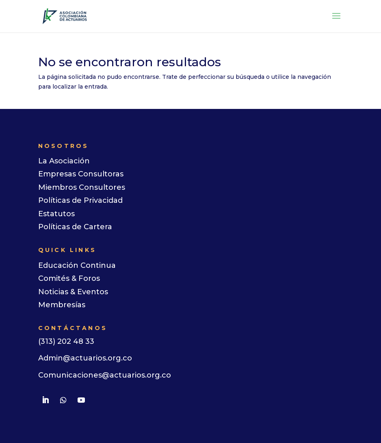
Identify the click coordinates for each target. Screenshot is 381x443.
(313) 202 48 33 (66, 341)
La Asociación (64, 160)
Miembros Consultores (81, 187)
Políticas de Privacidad (80, 200)
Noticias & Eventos (73, 291)
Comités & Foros (69, 278)
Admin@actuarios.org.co (85, 358)
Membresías (61, 304)
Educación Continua (77, 265)
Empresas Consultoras (80, 173)
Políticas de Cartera (75, 226)
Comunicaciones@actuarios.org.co (104, 375)
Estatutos (56, 213)
